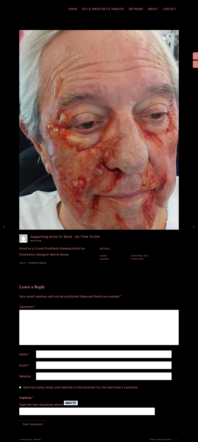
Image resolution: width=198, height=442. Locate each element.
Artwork (136, 9)
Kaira (169, 439)
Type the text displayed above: (41, 404)
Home (73, 9)
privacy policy (26, 439)
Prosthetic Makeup (37, 263)
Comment (27, 307)
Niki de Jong (35, 240)
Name (24, 354)
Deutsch (37, 439)
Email (24, 365)
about (153, 9)
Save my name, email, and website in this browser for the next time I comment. (80, 387)
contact (169, 9)
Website (25, 376)
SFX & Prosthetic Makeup (103, 9)
